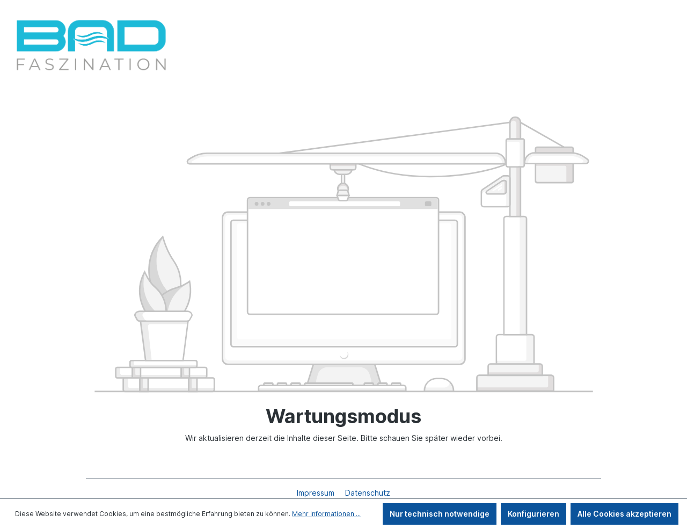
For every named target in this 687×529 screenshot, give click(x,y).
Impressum (317, 492)
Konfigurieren (533, 513)
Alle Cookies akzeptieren (624, 513)
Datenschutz (367, 492)
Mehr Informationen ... (326, 514)
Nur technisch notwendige (439, 513)
